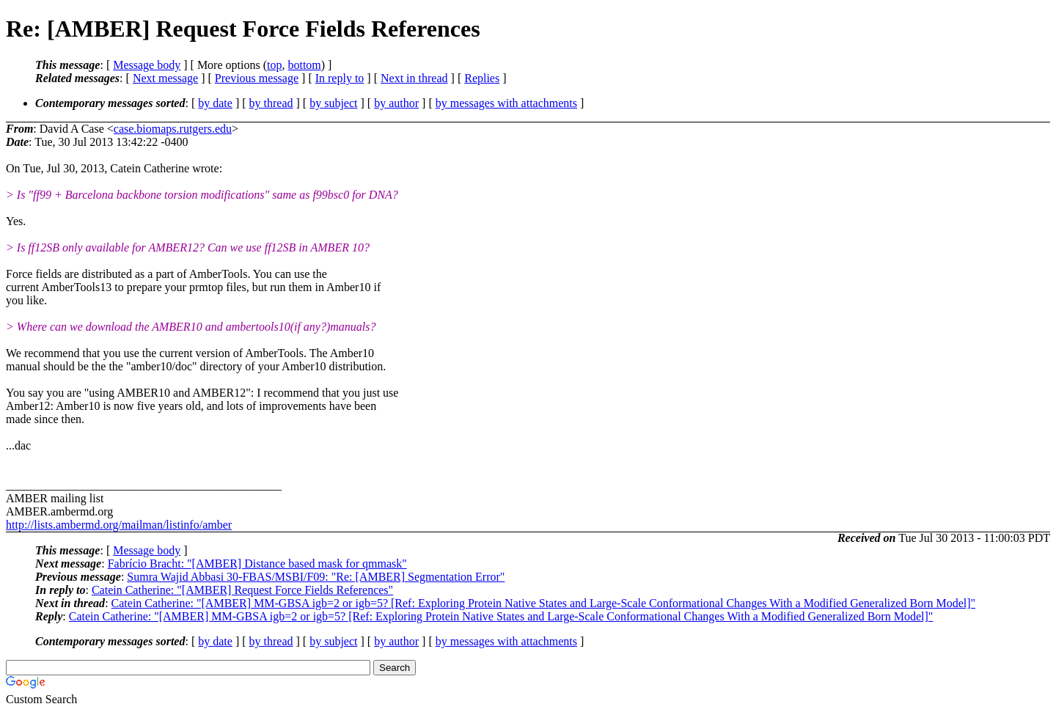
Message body (146, 65)
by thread (271, 103)
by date (215, 103)
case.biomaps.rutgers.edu (173, 128)
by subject (333, 103)
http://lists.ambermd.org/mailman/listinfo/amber (119, 524)
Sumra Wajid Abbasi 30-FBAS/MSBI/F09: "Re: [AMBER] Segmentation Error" (316, 576)
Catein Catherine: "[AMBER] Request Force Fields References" (242, 590)
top (274, 65)
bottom (303, 65)
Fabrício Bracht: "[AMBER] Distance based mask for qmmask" (257, 563)
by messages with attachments (506, 103)
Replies (481, 78)
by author (396, 103)
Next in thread (414, 78)
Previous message (256, 78)
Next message (165, 78)
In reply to (339, 78)
